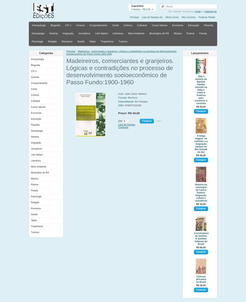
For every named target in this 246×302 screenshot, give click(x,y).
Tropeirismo (107, 41)
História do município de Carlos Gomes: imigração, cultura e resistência (201, 192)
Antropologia (39, 25)
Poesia (203, 33)
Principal (134, 17)
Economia (177, 25)
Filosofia (208, 25)
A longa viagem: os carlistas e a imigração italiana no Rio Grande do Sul (201, 144)
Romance (67, 41)
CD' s (68, 25)
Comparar (123, 127)
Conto (115, 25)
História (53, 33)
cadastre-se (210, 11)
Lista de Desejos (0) (152, 17)
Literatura (118, 33)
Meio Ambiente (136, 33)
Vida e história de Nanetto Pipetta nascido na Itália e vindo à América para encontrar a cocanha (201, 90)
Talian (92, 41)
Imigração (68, 33)
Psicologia (37, 41)
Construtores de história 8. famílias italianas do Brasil (201, 238)
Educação (193, 25)
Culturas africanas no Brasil (201, 279)
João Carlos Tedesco (135, 94)
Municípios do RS (159, 33)
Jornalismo (84, 33)
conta (198, 11)
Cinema (80, 25)
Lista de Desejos (126, 124)
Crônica (128, 25)
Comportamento (98, 25)
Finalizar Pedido (207, 17)
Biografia (55, 25)
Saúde (81, 41)
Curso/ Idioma (159, 25)
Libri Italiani (101, 33)
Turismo (123, 41)
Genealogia (38, 33)
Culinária (142, 25)
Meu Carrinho (189, 17)
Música (178, 33)
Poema (190, 33)
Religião (52, 41)
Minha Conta (172, 17)
